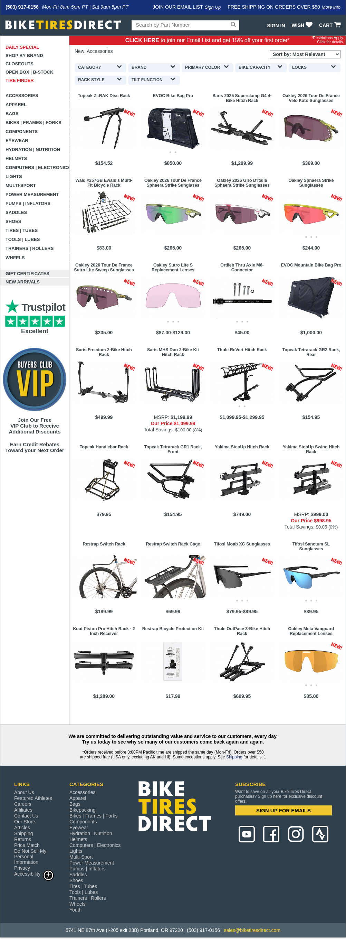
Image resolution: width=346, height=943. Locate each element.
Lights (14, 176)
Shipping (234, 757)
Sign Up (213, 7)
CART (330, 25)
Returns (22, 839)
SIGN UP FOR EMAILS (283, 810)
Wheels (15, 257)
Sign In (276, 25)
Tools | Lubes (23, 239)
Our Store (24, 821)
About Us (24, 792)
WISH (303, 25)
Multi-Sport (21, 185)
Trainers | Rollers (30, 248)
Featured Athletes (33, 798)
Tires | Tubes (22, 230)
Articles (22, 827)
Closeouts (19, 63)
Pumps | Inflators (28, 203)
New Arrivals (23, 281)
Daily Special (22, 47)
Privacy (22, 868)
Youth (75, 910)
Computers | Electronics (37, 167)
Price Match (27, 845)
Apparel (16, 104)
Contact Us (26, 816)
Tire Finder (20, 80)
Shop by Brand (24, 55)
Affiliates (23, 810)
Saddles (16, 212)
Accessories (22, 95)
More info (331, 7)
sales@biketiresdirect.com (252, 930)
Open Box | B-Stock (29, 72)
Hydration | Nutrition (33, 149)
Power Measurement (32, 194)
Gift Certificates (27, 273)
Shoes (13, 221)
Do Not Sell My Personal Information (30, 856)
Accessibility (34, 874)
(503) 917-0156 (22, 7)
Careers (22, 804)
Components (22, 131)
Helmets (16, 158)
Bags (12, 113)
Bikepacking (82, 810)
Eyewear (17, 140)
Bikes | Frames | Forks (33, 122)
